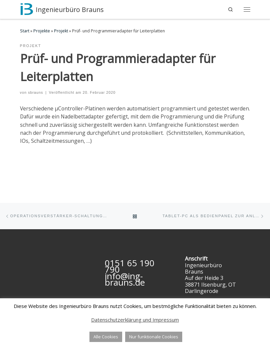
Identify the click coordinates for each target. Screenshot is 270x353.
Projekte (41, 31)
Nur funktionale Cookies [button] (153, 337)
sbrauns (35, 92)
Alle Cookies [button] (105, 337)
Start (24, 31)
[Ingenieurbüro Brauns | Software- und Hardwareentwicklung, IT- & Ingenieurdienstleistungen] (26, 8)
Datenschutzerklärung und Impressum (135, 319)
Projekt (61, 31)
